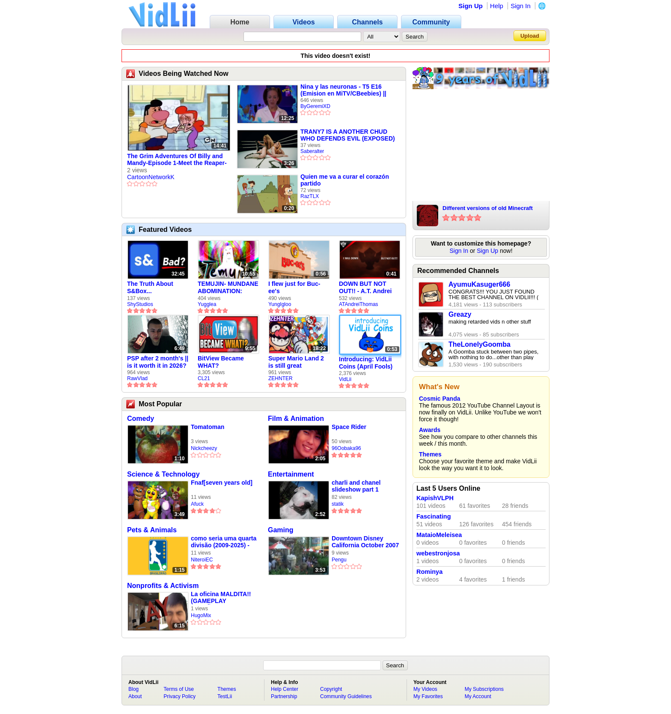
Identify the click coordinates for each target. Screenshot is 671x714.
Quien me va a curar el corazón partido (344, 180)
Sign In (521, 5)
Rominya (429, 571)
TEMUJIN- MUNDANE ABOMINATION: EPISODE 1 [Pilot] (228, 287)
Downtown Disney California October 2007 (365, 542)
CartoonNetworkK (151, 177)
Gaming (281, 530)
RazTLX (309, 196)
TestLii (224, 696)
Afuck (197, 504)
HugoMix (201, 615)
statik (338, 504)
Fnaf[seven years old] (221, 482)
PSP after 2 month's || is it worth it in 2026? (157, 362)
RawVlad (137, 378)
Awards (429, 429)
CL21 (204, 378)
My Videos (425, 689)
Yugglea (207, 304)
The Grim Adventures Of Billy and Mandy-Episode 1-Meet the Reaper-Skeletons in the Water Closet (177, 160)
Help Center (284, 689)
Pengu (339, 560)
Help (496, 5)
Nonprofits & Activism (163, 585)
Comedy (140, 418)
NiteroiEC (202, 560)
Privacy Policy (179, 696)
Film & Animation (296, 418)
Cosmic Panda (439, 398)
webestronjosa (438, 553)
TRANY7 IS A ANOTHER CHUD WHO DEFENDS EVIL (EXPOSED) (347, 135)
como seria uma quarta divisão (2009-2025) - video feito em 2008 (223, 542)
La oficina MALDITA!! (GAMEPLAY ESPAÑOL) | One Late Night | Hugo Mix (221, 598)
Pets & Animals (152, 530)
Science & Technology (163, 474)
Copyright (331, 689)
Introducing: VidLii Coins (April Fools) (365, 363)
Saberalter (312, 151)
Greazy (459, 314)
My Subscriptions (484, 689)
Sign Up (470, 5)
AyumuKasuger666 (479, 284)
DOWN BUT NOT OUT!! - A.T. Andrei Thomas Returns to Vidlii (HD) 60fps (366, 287)
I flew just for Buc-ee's (294, 287)
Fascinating (433, 516)
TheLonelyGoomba (479, 344)
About (135, 696)
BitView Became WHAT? (221, 362)
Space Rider (349, 426)
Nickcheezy (204, 448)
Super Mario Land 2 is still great (296, 362)
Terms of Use (178, 689)
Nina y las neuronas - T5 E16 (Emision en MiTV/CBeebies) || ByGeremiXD (343, 90)
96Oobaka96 (346, 448)
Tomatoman (207, 426)
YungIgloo (279, 304)
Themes (430, 454)
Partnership (284, 696)
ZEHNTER (280, 378)
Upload (529, 36)
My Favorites (428, 696)
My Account (478, 696)
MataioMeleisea (439, 534)
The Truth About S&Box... (150, 287)
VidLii (345, 379)
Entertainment (291, 474)
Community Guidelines (346, 696)
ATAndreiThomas (358, 304)
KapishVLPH (435, 498)
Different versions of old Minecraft (487, 208)
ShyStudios (140, 304)
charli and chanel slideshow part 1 (356, 486)
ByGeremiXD (315, 106)
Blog (133, 689)
